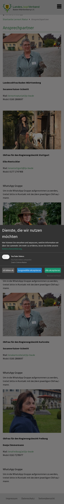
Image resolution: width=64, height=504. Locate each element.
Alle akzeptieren (52, 270)
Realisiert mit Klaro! (54, 276)
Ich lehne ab (8, 270)
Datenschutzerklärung (12, 248)
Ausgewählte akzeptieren (29, 270)
